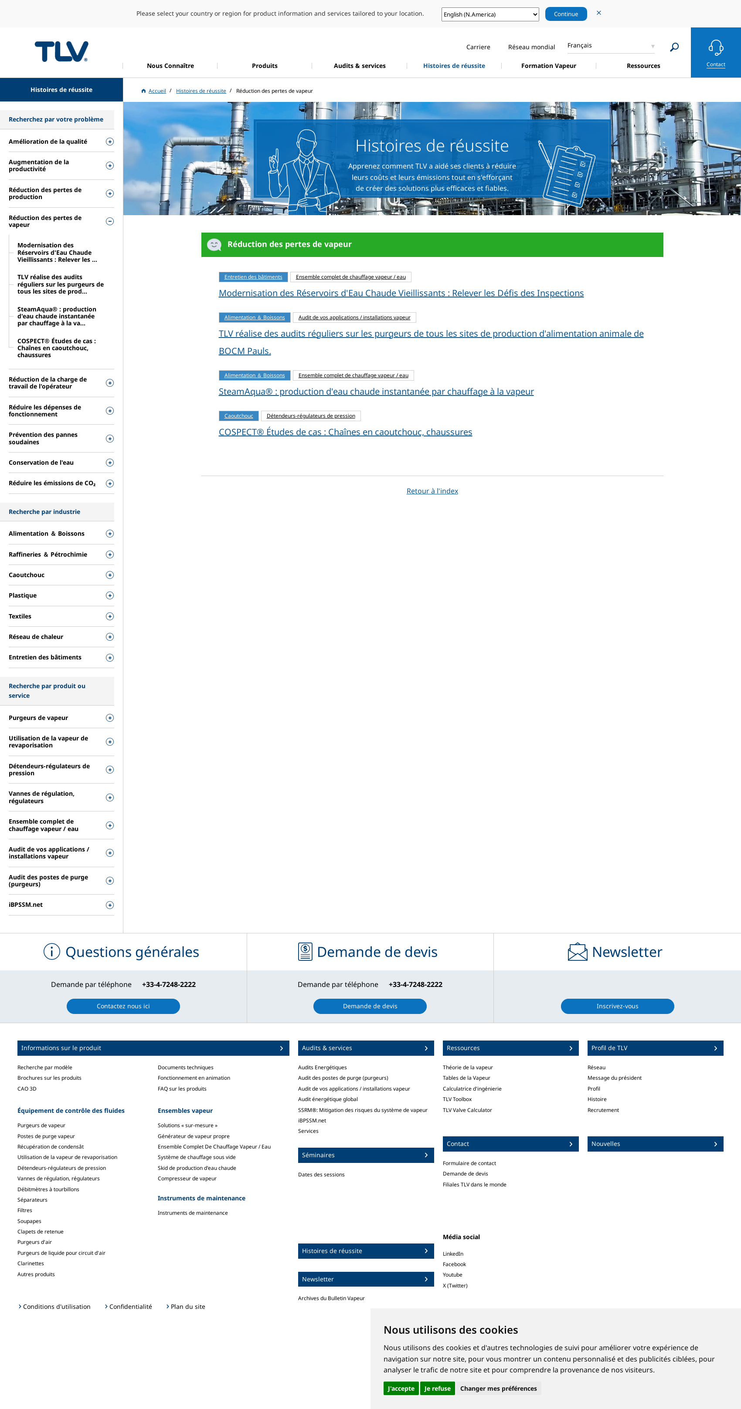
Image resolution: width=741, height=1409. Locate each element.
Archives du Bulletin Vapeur (331, 1298)
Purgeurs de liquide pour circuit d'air (61, 1253)
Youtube (452, 1274)
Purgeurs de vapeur (41, 1125)
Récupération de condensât (50, 1146)
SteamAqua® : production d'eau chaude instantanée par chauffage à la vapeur (376, 391)
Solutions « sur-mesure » (188, 1125)
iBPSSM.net (312, 1120)
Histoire (597, 1099)
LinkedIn (453, 1253)
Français (580, 45)
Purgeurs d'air (34, 1242)
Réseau (596, 1067)
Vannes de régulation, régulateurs (58, 1178)
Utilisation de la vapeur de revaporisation (67, 1157)
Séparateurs (32, 1199)
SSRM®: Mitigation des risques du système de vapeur (363, 1110)
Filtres (24, 1210)
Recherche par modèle (44, 1067)
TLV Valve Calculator (467, 1110)
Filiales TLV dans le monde (474, 1184)
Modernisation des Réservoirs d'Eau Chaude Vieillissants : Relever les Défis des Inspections (401, 293)
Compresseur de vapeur (187, 1178)
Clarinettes (30, 1263)
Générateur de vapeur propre (194, 1136)
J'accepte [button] (401, 1388)
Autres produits (36, 1274)
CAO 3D (27, 1088)
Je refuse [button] (438, 1388)
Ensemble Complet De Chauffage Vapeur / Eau (214, 1146)
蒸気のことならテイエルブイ (61, 51)
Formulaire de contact (469, 1163)
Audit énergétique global (328, 1099)
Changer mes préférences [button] (498, 1388)
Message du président (615, 1077)
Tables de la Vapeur (466, 1077)
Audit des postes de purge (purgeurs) (343, 1077)
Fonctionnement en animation (194, 1077)
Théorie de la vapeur (468, 1067)
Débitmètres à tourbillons (48, 1189)
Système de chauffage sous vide (197, 1157)
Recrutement (603, 1110)
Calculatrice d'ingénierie (472, 1088)
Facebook (454, 1264)
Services (308, 1131)
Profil (594, 1088)
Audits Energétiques (322, 1067)
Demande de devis (465, 1173)
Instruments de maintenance (193, 1212)
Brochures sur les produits (49, 1077)
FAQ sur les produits (182, 1088)
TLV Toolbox (457, 1099)
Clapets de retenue (40, 1231)
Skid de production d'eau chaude (197, 1168)
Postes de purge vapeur (46, 1136)
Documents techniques (186, 1067)
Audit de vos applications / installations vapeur (354, 1088)
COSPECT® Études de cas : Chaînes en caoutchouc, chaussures (345, 432)
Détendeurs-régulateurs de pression (61, 1168)
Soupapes (29, 1221)
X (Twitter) (455, 1285)
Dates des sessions (321, 1174)
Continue (566, 14)
